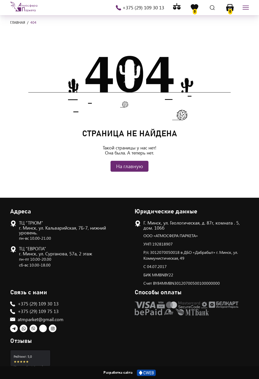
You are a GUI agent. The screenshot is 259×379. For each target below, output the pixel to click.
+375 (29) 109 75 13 (38, 311)
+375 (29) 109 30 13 (143, 7)
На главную (129, 166)
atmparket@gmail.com (40, 319)
